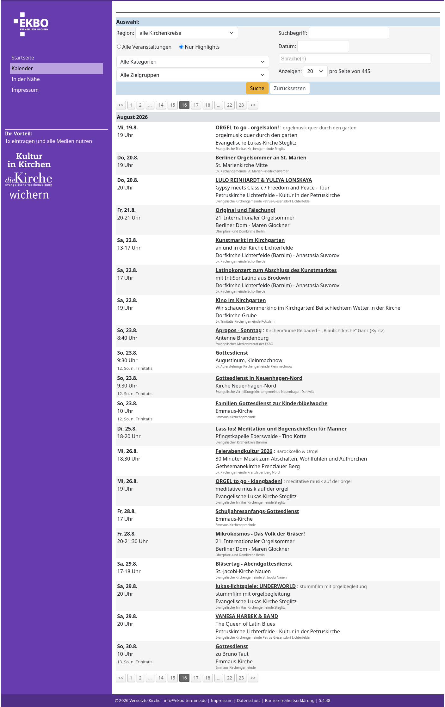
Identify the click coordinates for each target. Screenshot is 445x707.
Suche (257, 88)
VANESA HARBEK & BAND (247, 616)
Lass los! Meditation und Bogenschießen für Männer (281, 428)
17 (196, 105)
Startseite (23, 57)
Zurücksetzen (290, 88)
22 (229, 105)
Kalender (22, 68)
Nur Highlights (202, 46)
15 (172, 105)
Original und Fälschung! (245, 210)
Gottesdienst (232, 352)
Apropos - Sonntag (239, 330)
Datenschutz (249, 700)
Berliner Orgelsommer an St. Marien (261, 157)
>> (253, 105)
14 (161, 105)
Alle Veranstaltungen (147, 46)
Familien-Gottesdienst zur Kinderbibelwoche (272, 403)
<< (120, 105)
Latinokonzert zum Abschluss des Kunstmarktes (276, 270)
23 (241, 105)
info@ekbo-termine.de (185, 700)
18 (207, 105)
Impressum (25, 89)
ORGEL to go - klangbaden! (249, 481)
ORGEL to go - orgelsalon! (247, 127)
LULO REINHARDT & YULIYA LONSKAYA (264, 180)
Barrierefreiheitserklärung (290, 700)
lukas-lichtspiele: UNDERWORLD (256, 586)
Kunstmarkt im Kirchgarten (250, 240)
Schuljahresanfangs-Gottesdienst (257, 511)
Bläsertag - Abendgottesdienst (254, 563)
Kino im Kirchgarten (241, 300)
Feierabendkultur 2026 (244, 451)
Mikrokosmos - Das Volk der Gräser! (260, 533)
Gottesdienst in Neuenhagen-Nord (259, 378)
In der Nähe (26, 79)
